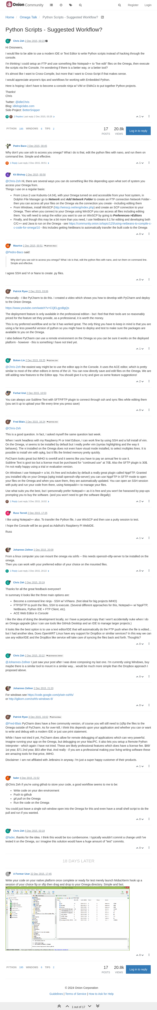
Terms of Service (75, 993)
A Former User (21, 873)
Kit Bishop (19, 174)
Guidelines (56, 993)
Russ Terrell (20, 513)
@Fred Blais (55, 717)
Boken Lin (19, 360)
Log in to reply (138, 130)
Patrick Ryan (20, 291)
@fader (10, 837)
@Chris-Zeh (13, 181)
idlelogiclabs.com (23, 106)
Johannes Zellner (23, 549)
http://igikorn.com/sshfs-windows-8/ (31, 698)
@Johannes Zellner (54, 656)
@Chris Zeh (52, 360)
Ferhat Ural (19, 393)
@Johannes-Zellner (17, 662)
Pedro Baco (20, 146)
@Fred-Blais (13, 723)
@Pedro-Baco (14, 252)
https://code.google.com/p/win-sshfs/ (50, 694)
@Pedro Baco (50, 246)
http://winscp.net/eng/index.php (74, 207)
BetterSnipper (31, 110)
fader (16, 778)
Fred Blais (19, 421)
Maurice (17, 245)
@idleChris (22, 102)
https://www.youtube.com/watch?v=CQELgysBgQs (37, 308)
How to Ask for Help (101, 993)
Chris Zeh (18, 41)
